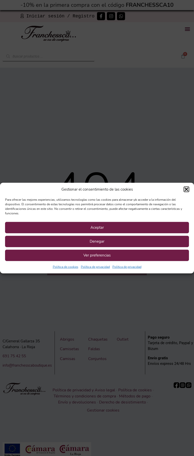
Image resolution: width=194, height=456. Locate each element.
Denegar (97, 241)
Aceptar (97, 227)
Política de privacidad (95, 267)
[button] (186, 189)
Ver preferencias (97, 255)
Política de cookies (65, 267)
